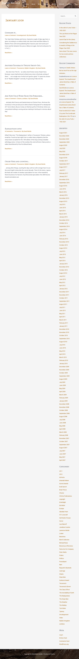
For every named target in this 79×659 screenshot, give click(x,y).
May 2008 (62, 426)
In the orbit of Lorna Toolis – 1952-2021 (67, 119)
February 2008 (63, 435)
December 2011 (64, 292)
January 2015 (63, 217)
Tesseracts (20, 68)
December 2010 (64, 329)
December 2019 (64, 154)
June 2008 (62, 423)
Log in (61, 635)
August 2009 (63, 379)
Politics (61, 558)
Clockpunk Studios (49, 654)
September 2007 (64, 444)
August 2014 (63, 229)
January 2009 (63, 401)
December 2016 (64, 179)
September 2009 (64, 376)
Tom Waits (62, 608)
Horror (61, 521)
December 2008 (64, 404)
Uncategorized (21, 35)
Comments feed (64, 641)
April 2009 (62, 391)
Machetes (62, 536)
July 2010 (62, 345)
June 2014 (62, 235)
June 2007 (62, 454)
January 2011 (63, 326)
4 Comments (9, 131)
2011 (60, 471)
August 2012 (63, 273)
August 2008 (63, 416)
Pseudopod (62, 561)
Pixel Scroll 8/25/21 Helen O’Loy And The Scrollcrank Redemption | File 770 (67, 113)
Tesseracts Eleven (65, 586)
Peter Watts (63, 552)
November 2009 (64, 369)
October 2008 (63, 410)
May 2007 (62, 457)
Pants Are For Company (66, 549)
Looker (61, 533)
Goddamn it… (11, 32)
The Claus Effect (64, 589)
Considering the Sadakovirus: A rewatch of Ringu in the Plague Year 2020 (68, 45)
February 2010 (63, 360)
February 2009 (63, 398)
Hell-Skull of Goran (65, 518)
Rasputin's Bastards (65, 568)
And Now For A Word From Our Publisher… (24, 96)
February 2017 (63, 173)
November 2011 (64, 295)
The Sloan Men (63, 599)
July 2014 (62, 232)
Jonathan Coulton (64, 527)
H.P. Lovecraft (63, 515)
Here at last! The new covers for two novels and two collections (68, 54)
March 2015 (63, 214)
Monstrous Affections (66, 546)
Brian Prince (63, 490)
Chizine (19, 98)
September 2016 (64, 182)
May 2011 (62, 313)
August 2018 (63, 157)
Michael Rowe (63, 543)
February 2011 (63, 323)
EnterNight (62, 502)
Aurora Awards (63, 483)
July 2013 (62, 251)
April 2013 (62, 260)
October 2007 (63, 441)
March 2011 (63, 320)
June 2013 (62, 254)
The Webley (63, 605)
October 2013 (63, 245)
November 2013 (64, 242)
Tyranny (61, 611)
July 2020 (62, 148)
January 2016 (63, 195)
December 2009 (64, 366)
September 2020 (64, 142)
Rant (60, 564)
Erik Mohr (62, 505)
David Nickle (11, 3)
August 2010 (63, 341)
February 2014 (63, 239)
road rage (62, 571)
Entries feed (63, 638)
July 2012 (62, 276)
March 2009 (63, 394)
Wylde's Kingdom (30, 68)
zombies (25, 98)
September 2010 (64, 338)
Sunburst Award (64, 580)
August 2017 (63, 167)
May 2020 (62, 151)
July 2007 (62, 451)
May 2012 (62, 282)
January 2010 (63, 363)
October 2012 (63, 270)
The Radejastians (64, 596)
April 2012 (62, 285)
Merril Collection (64, 540)
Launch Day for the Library (67, 39)
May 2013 (62, 257)
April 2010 (62, 354)
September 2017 (64, 164)
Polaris (61, 555)
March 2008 (63, 432)
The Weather (63, 602)
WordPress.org (64, 644)
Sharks (61, 574)
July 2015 (62, 204)
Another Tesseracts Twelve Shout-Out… (23, 65)
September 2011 (64, 301)
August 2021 (63, 133)
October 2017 (63, 161)
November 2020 (64, 139)
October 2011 (63, 298)
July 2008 (62, 419)
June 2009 (62, 385)
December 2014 (64, 220)
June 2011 (62, 310)
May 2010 (62, 351)
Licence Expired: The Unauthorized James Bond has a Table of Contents (67, 104)
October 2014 (63, 223)
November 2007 (64, 438)
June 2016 (62, 189)
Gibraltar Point (63, 511)
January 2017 (63, 176)
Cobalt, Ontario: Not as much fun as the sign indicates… (68, 70)
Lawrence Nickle (64, 530)
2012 (60, 474)
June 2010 (62, 348)
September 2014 (64, 226)
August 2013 (63, 248)
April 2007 (62, 460)
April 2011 (62, 317)
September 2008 (64, 413)
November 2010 (64, 332)
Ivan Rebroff (63, 524)
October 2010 (63, 335)
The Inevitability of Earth (66, 592)
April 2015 (62, 211)
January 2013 (63, 263)
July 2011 (62, 307)
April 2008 (62, 429)
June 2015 (62, 207)
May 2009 (62, 388)
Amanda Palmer (64, 480)
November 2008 (64, 407)
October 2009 (63, 373)
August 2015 (63, 201)
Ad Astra (61, 477)
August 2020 (63, 145)
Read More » (8, 52)
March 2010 (63, 357)
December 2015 (64, 198)
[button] (75, 4)
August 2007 (63, 447)
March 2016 (63, 192)
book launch (63, 486)
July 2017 (62, 170)
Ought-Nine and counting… (17, 161)
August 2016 (63, 186)
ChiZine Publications (65, 496)
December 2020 (64, 136)
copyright (62, 499)
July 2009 (62, 382)
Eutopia (61, 508)
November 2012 (64, 267)
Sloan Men (62, 577)
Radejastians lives (13, 128)
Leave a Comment (10, 35)
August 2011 (63, 304)
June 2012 (62, 279)
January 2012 (63, 288)
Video (61, 617)
